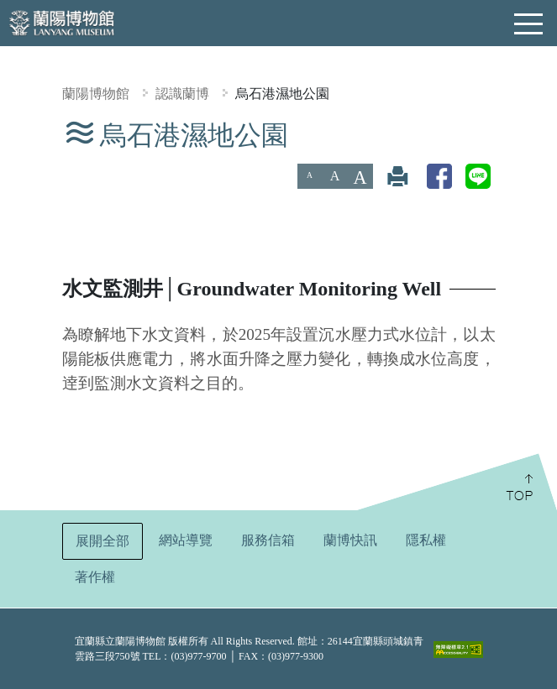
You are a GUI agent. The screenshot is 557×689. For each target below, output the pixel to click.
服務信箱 (268, 540)
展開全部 (102, 541)
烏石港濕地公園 (282, 93)
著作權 (95, 577)
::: (6, 130)
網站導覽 (186, 540)
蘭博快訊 (350, 540)
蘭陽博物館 (95, 93)
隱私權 (426, 540)
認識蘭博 (182, 93)
